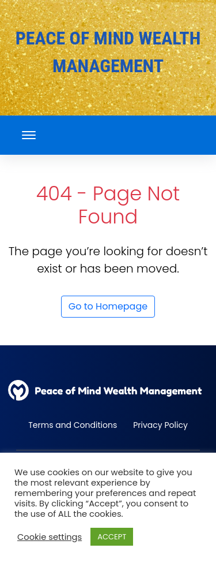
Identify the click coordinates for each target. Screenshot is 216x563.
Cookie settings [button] (49, 537)
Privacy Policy (160, 425)
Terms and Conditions (72, 425)
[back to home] (108, 390)
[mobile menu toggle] (28, 135)
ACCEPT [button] (111, 536)
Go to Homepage (108, 306)
